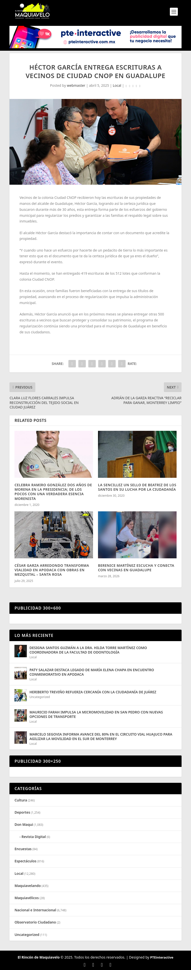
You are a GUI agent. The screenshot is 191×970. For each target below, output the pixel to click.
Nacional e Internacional (35, 910)
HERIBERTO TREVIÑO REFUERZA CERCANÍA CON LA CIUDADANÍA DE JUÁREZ (92, 692)
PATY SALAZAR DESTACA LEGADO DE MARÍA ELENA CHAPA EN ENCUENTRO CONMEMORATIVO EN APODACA (91, 672)
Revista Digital (34, 836)
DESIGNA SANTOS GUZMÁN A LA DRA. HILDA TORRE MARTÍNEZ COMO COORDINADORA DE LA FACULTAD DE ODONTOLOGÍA (88, 650)
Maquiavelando (27, 885)
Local (117, 85)
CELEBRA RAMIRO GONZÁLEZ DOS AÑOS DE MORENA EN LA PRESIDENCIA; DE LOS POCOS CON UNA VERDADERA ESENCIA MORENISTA (53, 492)
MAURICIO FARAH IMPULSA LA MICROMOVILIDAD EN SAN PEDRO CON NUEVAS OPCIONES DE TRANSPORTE (96, 714)
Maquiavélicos (26, 897)
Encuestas (23, 848)
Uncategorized (39, 697)
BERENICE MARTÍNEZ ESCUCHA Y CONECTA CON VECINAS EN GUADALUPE (136, 567)
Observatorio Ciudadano (35, 922)
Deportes (22, 812)
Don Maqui (23, 824)
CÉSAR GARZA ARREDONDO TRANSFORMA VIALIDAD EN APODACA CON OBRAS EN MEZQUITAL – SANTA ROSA (51, 570)
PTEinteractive (161, 957)
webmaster (76, 85)
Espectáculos (25, 861)
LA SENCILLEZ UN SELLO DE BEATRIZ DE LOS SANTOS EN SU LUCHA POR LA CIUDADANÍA (137, 487)
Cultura (20, 800)
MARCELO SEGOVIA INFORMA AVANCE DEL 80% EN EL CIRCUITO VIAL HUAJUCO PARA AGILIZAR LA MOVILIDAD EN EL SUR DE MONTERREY (100, 736)
